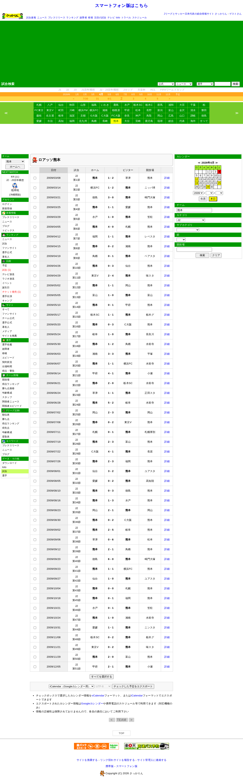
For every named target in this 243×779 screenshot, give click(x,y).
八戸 (50, 104)
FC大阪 (116, 115)
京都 (83, 115)
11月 (158, 94)
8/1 (109, 98)
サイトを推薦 (9, 335)
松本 (138, 110)
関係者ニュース (10, 401)
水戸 (127, 104)
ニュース (42, 17)
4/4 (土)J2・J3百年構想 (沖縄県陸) (15, 185)
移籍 (90, 17)
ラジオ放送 (8, 278)
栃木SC (138, 104)
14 (204, 179)
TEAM (122, 720)
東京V (50, 110)
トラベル (126, 17)
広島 (171, 115)
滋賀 (72, 115)
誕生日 (6, 287)
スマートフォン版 (126, 766)
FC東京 (39, 110)
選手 (4, 475)
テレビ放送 (8, 274)
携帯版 (110, 766)
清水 (193, 110)
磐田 (204, 110)
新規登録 (7, 208)
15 (208, 179)
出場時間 (7, 366)
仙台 (61, 104)
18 (219, 179)
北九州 (83, 120)
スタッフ (7, 397)
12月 (168, 94)
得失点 (6, 428)
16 (211, 179)
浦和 (171, 104)
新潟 (160, 110)
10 (215, 175)
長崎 (105, 120)
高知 (61, 120)
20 (200, 183)
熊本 (116, 120)
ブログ (6, 226)
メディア (7, 331)
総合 (171, 120)
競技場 (6, 379)
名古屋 (50, 115)
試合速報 (31, 17)
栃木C (149, 104)
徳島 (204, 115)
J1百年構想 (88, 89)
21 (204, 183)
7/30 (85, 98)
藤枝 (39, 115)
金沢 (182, 110)
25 (219, 183)
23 (211, 183)
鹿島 (116, 104)
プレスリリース (56, 17)
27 (200, 187)
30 (211, 187)
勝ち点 (6, 419)
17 (215, 179)
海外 (193, 120)
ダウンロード (9, 463)
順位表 (6, 414)
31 (97, 98)
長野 (149, 110)
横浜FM (83, 110)
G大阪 (94, 115)
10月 (149, 94)
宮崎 (138, 120)
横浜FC (94, 110)
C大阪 (105, 115)
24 (215, 183)
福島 (94, 104)
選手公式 (7, 252)
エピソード (8, 357)
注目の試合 (100, 17)
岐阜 (61, 115)
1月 (77, 94)
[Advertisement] (122, 51)
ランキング (72, 17)
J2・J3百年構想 (109, 89)
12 (196, 179)
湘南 (105, 110)
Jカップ (128, 89)
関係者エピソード (12, 406)
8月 (133, 94)
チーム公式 (8, 318)
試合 (4, 243)
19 (196, 183)
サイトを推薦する (87, 759)
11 (219, 175)
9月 (141, 94)
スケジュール (139, 17)
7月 (125, 94)
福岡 (72, 120)
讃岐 (193, 115)
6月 (117, 94)
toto (118, 17)
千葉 (193, 104)
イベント (7, 283)
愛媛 (39, 120)
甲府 (127, 110)
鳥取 (149, 115)
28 (204, 187)
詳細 (167, 177)
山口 (182, 115)
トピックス (8, 230)
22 (208, 183)
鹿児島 (149, 120)
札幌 (39, 104)
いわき (105, 104)
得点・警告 (8, 370)
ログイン (7, 204)
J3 (75, 89)
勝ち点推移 (8, 388)
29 (208, 187)
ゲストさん (235, 13)
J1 (59, 89)
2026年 (66, 94)
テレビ (111, 17)
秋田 (72, 104)
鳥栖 (94, 120)
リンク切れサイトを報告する (117, 759)
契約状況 (7, 362)
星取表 (6, 436)
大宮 (182, 104)
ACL (152, 89)
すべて (204, 120)
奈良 (127, 115)
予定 (178, 94)
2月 (85, 94)
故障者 (83, 17)
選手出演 (7, 296)
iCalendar (137, 695)
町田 (61, 110)
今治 (50, 120)
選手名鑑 (7, 344)
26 (196, 187)
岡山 (160, 115)
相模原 (116, 110)
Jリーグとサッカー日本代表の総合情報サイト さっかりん (195, 13)
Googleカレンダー (92, 703)
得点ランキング (10, 384)
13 (200, 179)
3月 (93, 94)
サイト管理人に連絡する (151, 759)
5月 (109, 94)
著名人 (6, 256)
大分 (127, 120)
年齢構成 (7, 392)
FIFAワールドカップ (172, 89)
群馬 (160, 104)
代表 (182, 120)
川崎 (72, 110)
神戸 (138, 115)
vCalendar (98, 695)
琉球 (160, 120)
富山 (171, 110)
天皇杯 (142, 89)
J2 (67, 89)
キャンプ (7, 300)
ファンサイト (9, 248)
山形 (83, 104)
